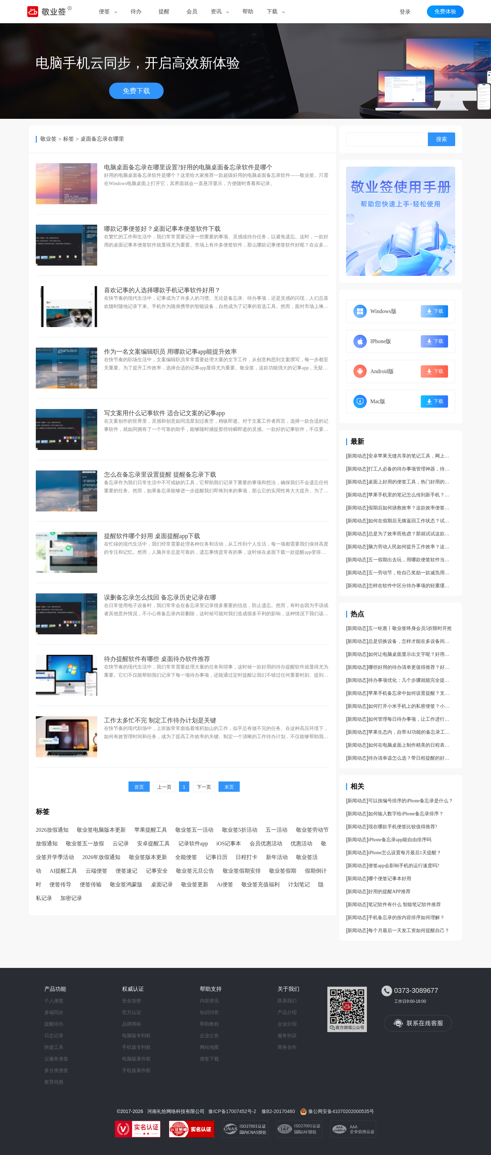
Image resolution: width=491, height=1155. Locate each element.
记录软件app (193, 843)
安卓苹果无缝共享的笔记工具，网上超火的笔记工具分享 (410, 456)
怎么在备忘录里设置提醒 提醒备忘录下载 (160, 474)
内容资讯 (209, 1000)
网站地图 (209, 1047)
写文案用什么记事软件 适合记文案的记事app (164, 413)
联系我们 (287, 1000)
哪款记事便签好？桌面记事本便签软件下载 (162, 228)
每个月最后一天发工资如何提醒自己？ (408, 930)
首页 (139, 787)
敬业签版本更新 (148, 857)
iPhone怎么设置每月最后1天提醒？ (404, 852)
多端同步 (53, 1012)
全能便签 (186, 857)
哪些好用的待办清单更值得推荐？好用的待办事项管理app (410, 667)
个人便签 (53, 1000)
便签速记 (126, 871)
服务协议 (287, 1035)
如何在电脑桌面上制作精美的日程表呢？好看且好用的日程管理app (410, 745)
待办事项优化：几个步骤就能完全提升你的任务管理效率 (410, 680)
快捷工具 (53, 1047)
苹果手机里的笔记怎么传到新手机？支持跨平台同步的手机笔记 (410, 494)
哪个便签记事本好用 (389, 878)
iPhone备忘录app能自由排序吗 (399, 839)
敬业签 (48, 139)
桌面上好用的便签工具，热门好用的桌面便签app (410, 481)
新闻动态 (357, 456)
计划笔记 (299, 884)
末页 (229, 787)
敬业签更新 (194, 884)
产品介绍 (287, 1012)
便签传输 (91, 884)
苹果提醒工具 (150, 830)
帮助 (247, 11)
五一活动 (276, 830)
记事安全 (157, 871)
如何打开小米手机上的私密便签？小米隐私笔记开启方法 (410, 706)
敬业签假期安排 (242, 871)
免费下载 (136, 91)
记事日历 (216, 857)
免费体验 (445, 11)
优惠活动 (301, 843)
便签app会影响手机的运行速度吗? (403, 865)
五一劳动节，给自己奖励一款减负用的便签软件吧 (410, 572)
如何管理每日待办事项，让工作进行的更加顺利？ (410, 719)
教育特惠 (53, 1082)
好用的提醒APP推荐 (389, 891)
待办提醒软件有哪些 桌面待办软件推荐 (157, 659)
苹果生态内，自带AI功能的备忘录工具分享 (410, 732)
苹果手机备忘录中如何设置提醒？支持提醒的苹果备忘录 (410, 693)
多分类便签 (56, 1070)
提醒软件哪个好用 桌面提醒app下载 (152, 536)
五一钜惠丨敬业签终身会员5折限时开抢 (410, 628)
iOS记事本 (228, 843)
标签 (68, 139)
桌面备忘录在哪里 (102, 139)
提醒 (164, 11)
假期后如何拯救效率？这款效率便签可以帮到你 (410, 507)
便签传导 (60, 884)
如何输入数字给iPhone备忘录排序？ (406, 813)
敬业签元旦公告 (195, 871)
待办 (136, 11)
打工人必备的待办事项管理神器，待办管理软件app (410, 468)
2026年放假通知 (101, 857)
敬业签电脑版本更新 (101, 830)
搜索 (441, 139)
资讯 (216, 11)
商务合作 (287, 1047)
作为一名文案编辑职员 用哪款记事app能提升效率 (170, 351)
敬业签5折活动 (239, 830)
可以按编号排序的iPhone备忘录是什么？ (410, 800)
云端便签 (96, 871)
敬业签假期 (282, 871)
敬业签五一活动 (194, 830)
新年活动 (277, 857)
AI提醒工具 (63, 871)
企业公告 (209, 1035)
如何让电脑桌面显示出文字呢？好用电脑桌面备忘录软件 (410, 654)
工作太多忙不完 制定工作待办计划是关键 (160, 720)
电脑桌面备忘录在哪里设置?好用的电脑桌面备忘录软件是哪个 (188, 167)
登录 (405, 12)
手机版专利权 (136, 1047)
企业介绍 (287, 1024)
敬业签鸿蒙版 (126, 884)
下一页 (204, 787)
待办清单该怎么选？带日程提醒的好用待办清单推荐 (410, 758)
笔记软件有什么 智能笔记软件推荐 (404, 904)
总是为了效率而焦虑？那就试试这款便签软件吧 (410, 533)
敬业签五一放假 (85, 843)
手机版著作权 (136, 1070)
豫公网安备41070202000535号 (341, 1111)
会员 (192, 11)
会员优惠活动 (266, 843)
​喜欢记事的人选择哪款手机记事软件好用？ (162, 290)
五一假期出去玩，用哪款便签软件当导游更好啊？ (410, 559)
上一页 (164, 787)
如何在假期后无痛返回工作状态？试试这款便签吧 (410, 520)
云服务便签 (56, 1058)
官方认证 (131, 1012)
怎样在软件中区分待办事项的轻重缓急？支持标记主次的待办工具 (410, 585)
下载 (272, 11)
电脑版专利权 (136, 1035)
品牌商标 (131, 1024)
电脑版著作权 (136, 1058)
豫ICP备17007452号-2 (232, 1111)
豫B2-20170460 (278, 1111)
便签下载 (209, 1058)
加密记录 (71, 898)
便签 (104, 11)
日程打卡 (246, 857)
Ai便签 (225, 884)
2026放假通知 (52, 830)
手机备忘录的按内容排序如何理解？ (406, 917)
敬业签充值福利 (260, 884)
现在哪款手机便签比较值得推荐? (402, 826)
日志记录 (53, 1035)
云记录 (121, 843)
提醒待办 (53, 1024)
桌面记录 (162, 884)
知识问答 (209, 1012)
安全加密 (131, 1000)
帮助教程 (209, 1024)
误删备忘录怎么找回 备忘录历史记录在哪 (160, 597)
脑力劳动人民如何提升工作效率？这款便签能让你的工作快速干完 (410, 546)
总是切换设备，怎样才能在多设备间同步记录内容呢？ (410, 641)
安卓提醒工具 (153, 843)
